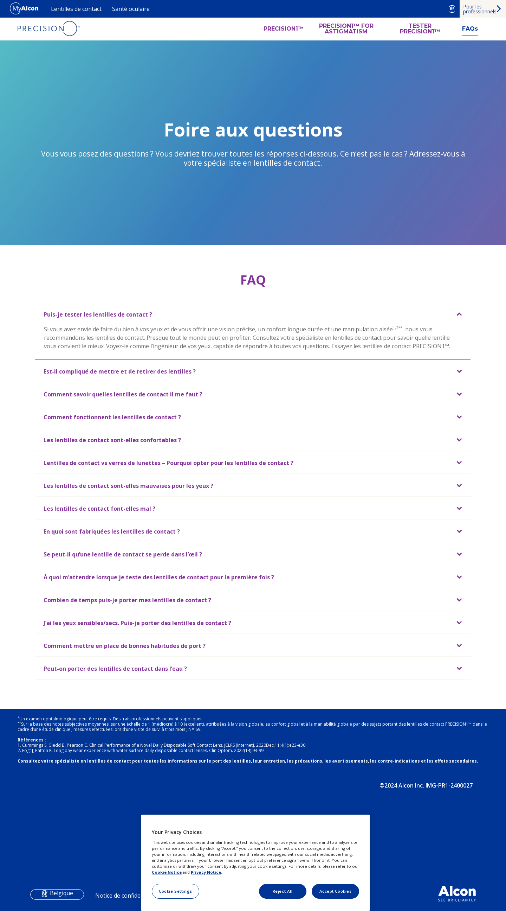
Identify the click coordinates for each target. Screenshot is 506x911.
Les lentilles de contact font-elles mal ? (99, 508)
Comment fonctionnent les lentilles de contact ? (112, 417)
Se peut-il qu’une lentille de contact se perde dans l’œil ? (123, 554)
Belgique (61, 893)
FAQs (470, 28)
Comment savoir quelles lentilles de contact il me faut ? (123, 394)
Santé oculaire (131, 9)
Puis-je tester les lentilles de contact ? (98, 314)
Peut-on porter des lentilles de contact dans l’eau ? (115, 669)
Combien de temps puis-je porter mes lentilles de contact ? (127, 600)
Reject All (283, 891)
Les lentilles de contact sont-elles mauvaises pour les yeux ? (128, 486)
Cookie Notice (167, 872)
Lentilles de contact (76, 9)
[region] (255, 863)
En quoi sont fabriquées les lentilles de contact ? (112, 531)
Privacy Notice (206, 872)
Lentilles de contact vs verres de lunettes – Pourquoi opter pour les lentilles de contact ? (168, 463)
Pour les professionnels (480, 9)
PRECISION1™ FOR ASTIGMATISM (346, 28)
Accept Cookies (335, 891)
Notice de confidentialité (127, 895)
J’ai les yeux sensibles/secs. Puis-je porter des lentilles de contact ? (137, 623)
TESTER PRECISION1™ (420, 28)
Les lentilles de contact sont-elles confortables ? (112, 440)
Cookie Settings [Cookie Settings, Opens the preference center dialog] (175, 891)
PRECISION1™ (284, 29)
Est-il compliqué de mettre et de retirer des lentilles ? (120, 371)
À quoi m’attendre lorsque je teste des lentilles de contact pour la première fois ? (159, 577)
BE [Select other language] (452, 8)
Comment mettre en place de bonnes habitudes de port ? (125, 646)
